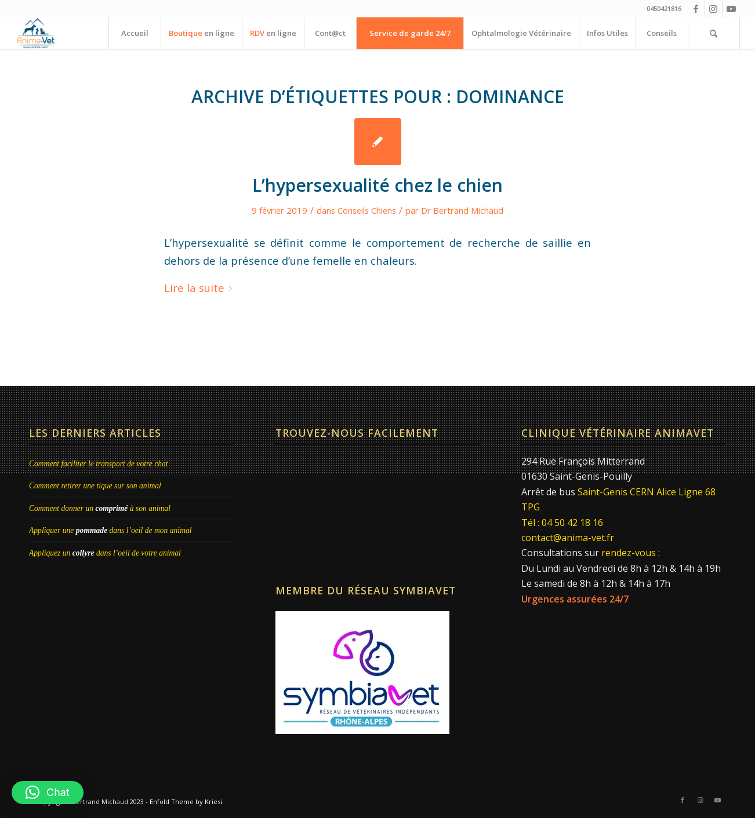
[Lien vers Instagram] (713, 8)
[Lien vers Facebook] (696, 8)
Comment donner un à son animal (99, 508)
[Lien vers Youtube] (731, 8)
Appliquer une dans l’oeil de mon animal (110, 530)
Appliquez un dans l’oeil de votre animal (105, 553)
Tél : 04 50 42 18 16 (562, 522)
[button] (48, 792)
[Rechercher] (714, 33)
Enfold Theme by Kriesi (186, 801)
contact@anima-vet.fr (567, 537)
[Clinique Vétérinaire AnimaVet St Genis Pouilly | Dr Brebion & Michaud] (35, 33)
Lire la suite (200, 287)
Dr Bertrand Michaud (462, 210)
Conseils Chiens (366, 210)
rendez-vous (628, 552)
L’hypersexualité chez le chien (377, 185)
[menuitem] (134, 33)
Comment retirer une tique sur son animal (95, 485)
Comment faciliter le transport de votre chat (98, 463)
